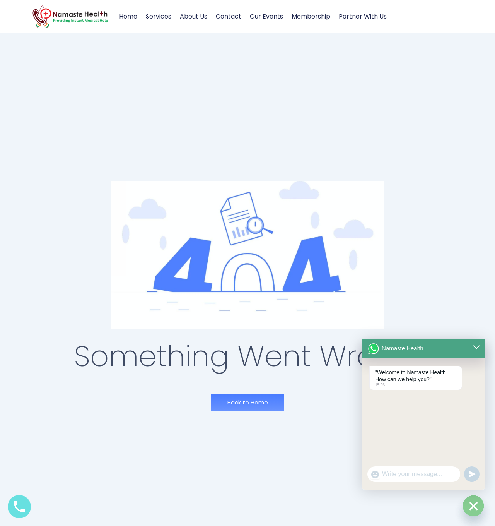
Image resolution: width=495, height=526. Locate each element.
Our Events (266, 17)
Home (128, 17)
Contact (228, 17)
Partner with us (363, 17)
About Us (193, 17)
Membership (311, 17)
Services (158, 17)
